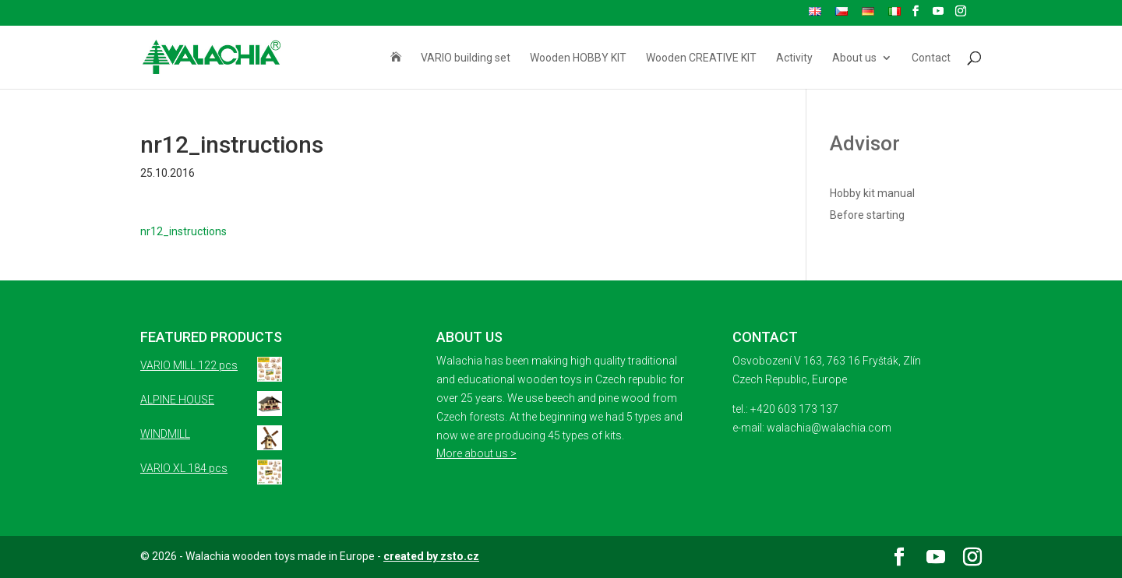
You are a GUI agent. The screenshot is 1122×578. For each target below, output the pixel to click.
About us (854, 58)
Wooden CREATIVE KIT (701, 58)
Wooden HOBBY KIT (578, 58)
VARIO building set (465, 58)
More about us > (476, 453)
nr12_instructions (183, 231)
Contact (931, 58)
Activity (794, 58)
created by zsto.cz (431, 556)
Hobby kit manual (872, 193)
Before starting (867, 215)
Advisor (865, 143)
